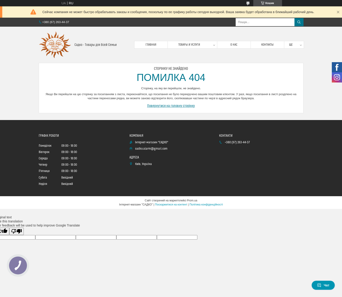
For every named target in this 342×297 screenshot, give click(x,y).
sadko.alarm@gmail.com (151, 149)
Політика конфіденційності (206, 204)
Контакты (267, 45)
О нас (233, 45)
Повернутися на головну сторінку (171, 106)
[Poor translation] (16, 231)
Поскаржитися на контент (171, 204)
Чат (323, 285)
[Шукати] (299, 22)
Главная (151, 45)
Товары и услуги (189, 45)
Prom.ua (192, 200)
